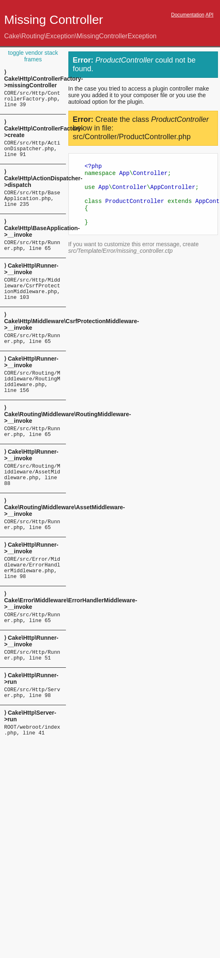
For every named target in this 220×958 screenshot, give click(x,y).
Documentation (187, 15)
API (209, 15)
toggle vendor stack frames (33, 56)
